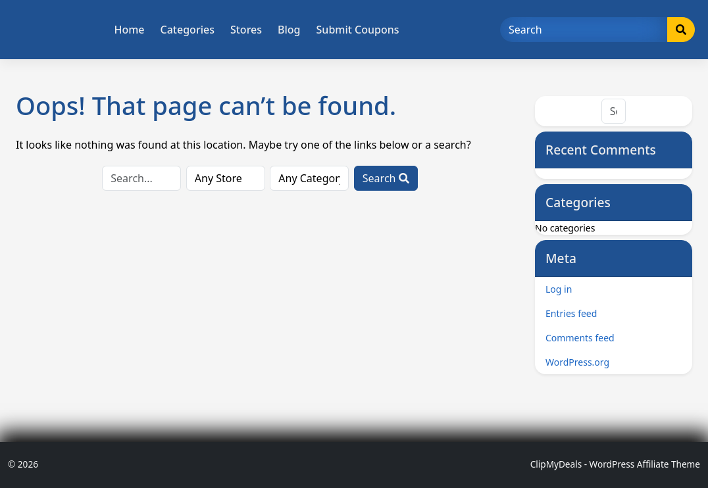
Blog (289, 29)
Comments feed (580, 337)
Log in (558, 289)
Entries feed (571, 313)
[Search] (584, 29)
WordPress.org (577, 362)
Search (386, 178)
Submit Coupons (357, 29)
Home (129, 29)
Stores (246, 29)
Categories (188, 29)
